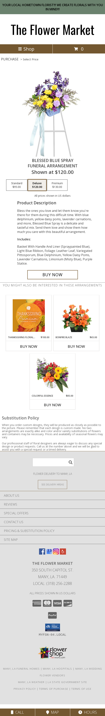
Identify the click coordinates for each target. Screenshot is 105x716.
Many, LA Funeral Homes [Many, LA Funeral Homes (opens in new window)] (21, 668)
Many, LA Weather (31, 682)
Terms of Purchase (53, 689)
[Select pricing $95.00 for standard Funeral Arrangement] (16, 185)
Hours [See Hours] (87, 712)
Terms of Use (81, 689)
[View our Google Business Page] (49, 553)
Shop (26, 49)
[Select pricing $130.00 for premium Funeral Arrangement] (57, 185)
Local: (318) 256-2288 (52, 583)
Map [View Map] (52, 712)
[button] (52, 627)
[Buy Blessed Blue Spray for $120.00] (52, 274)
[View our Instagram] (56, 553)
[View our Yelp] (63, 553)
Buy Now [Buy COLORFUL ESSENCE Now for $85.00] (52, 404)
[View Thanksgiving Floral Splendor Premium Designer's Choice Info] (29, 315)
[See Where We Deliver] (52, 484)
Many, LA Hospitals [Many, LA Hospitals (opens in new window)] (57, 668)
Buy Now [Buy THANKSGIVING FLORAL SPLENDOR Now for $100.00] (28, 346)
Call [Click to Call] (17, 712)
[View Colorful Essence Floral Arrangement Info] (53, 373)
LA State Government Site (67, 682)
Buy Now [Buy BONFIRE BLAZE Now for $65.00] (76, 346)
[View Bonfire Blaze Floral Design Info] (76, 315)
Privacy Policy (25, 689)
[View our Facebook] (42, 553)
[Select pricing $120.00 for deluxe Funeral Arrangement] (37, 185)
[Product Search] (53, 462)
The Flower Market (52, 29)
